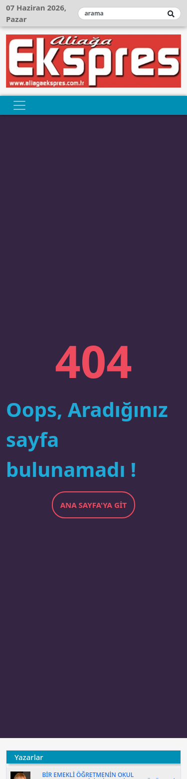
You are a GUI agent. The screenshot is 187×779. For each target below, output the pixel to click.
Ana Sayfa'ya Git (93, 505)
